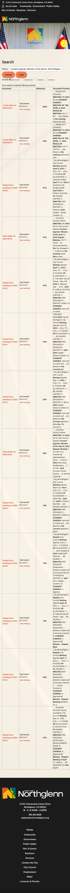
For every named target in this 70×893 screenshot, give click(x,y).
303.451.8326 (9, 6)
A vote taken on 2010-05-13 (9, 141)
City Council (30, 867)
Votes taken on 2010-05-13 (9, 237)
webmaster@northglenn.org (35, 818)
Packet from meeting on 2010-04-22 (10, 285)
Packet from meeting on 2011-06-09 (10, 563)
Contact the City (30, 863)
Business (21, 10)
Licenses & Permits (29, 881)
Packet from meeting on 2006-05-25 (10, 737)
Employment (30, 872)
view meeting (25, 109)
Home (30, 829)
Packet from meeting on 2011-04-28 (10, 621)
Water (30, 877)
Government (39, 6)
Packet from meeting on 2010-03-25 (10, 505)
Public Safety (52, 6)
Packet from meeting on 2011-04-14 (10, 677)
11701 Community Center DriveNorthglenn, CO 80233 (35, 805)
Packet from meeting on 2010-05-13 (10, 399)
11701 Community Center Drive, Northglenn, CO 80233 (27, 2)
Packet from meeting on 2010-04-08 (10, 188)
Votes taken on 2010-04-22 (9, 453)
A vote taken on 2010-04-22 (9, 106)
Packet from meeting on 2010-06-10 (10, 342)
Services (31, 10)
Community (25, 6)
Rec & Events (8, 10)
